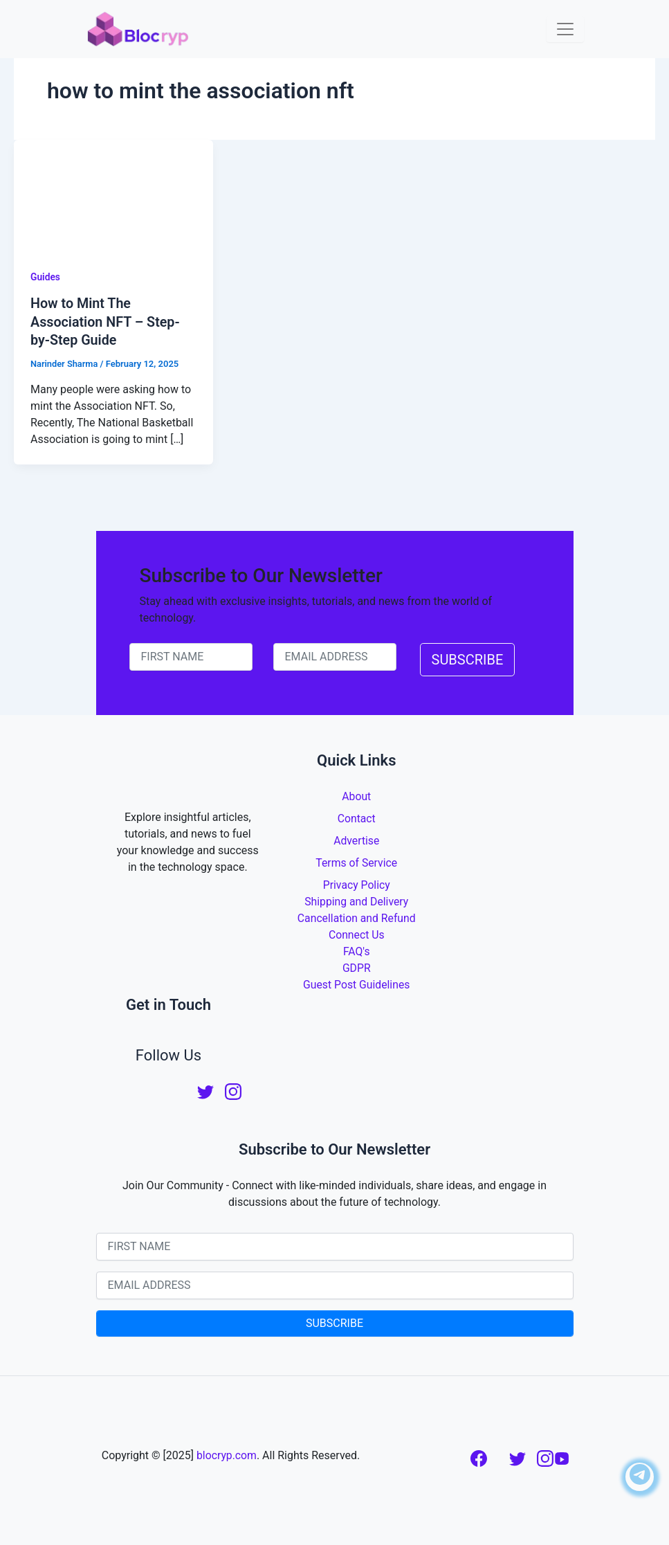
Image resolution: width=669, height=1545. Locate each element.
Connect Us (356, 933)
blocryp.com (226, 1454)
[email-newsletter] (334, 655)
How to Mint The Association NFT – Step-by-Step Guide (106, 321)
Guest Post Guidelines (356, 983)
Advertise (356, 839)
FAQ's (356, 950)
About (357, 795)
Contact (356, 817)
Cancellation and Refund (356, 916)
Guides (45, 276)
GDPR (356, 966)
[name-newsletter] (191, 655)
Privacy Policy (356, 883)
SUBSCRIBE (468, 658)
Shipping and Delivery (356, 900)
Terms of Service (356, 861)
